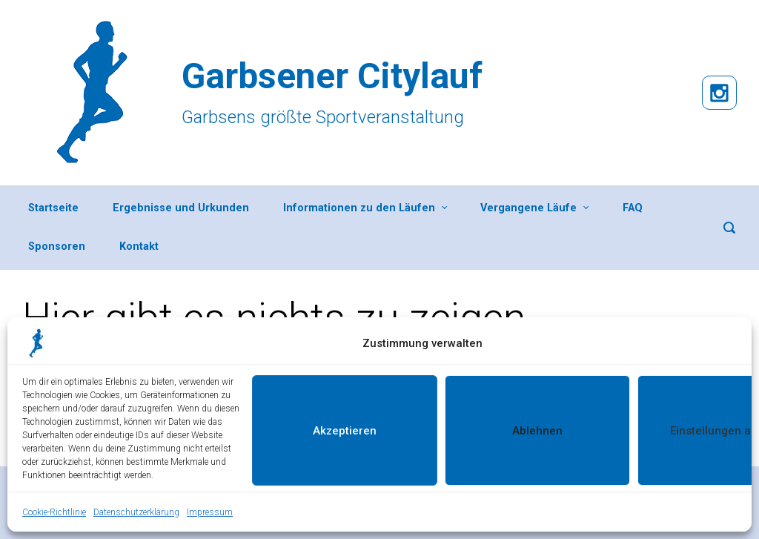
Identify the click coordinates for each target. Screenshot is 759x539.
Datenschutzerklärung (136, 512)
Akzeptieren (345, 430)
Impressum (210, 512)
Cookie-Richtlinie (54, 512)
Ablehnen (537, 430)
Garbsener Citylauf (332, 76)
